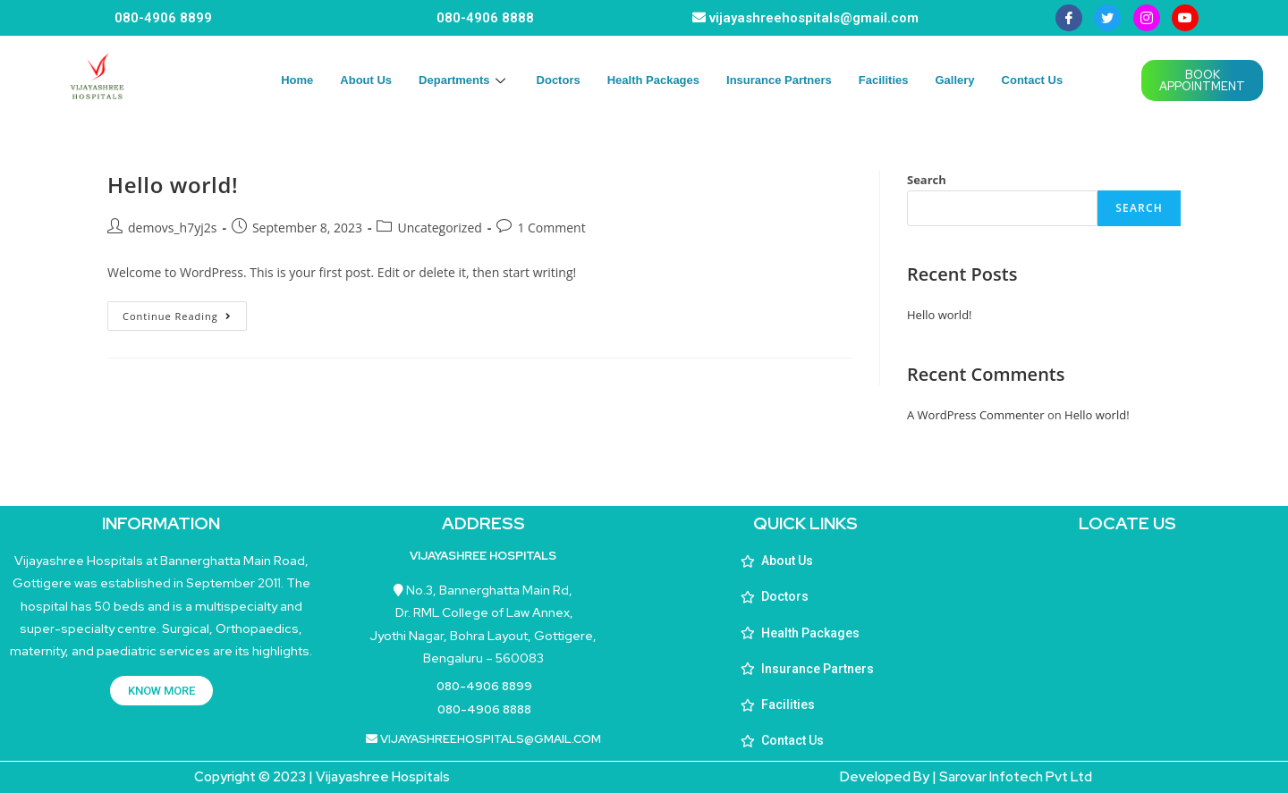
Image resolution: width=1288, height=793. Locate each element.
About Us (366, 80)
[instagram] (1146, 17)
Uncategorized (439, 227)
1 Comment (551, 227)
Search (926, 180)
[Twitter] (1107, 17)
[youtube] (1185, 17)
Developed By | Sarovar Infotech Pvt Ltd (966, 777)
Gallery (954, 80)
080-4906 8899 (163, 18)
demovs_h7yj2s (172, 227)
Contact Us (1032, 80)
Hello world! (172, 184)
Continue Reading (185, 312)
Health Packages (653, 80)
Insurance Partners (779, 80)
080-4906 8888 (485, 18)
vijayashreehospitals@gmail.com (814, 18)
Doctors (558, 80)
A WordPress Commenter (976, 415)
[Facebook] (1068, 17)
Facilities (884, 80)
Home (297, 80)
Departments (464, 80)
